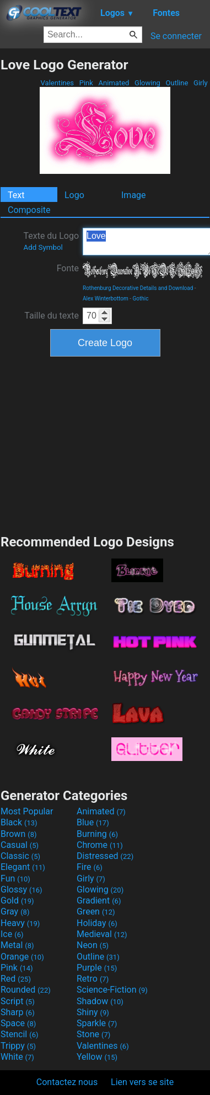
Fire (90, 867)
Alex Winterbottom (105, 298)
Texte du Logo (51, 241)
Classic (20, 856)
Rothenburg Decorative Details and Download (138, 288)
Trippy (18, 1046)
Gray (15, 911)
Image (133, 195)
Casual (20, 845)
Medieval (102, 934)
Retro (93, 978)
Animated (113, 83)
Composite (29, 210)
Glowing (147, 83)
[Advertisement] (105, 444)
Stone (93, 1034)
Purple (97, 967)
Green (96, 911)
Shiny (93, 1012)
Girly (200, 83)
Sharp (18, 1012)
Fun (15, 878)
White (17, 1057)
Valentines (57, 83)
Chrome (100, 845)
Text (16, 195)
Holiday (97, 923)
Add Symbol (42, 247)
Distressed (105, 856)
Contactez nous (67, 1082)
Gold (17, 900)
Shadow (100, 1001)
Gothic (140, 298)
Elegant (23, 867)
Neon (93, 945)
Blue (93, 822)
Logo (74, 195)
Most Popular (27, 811)
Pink (86, 83)
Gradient (99, 900)
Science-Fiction (112, 989)
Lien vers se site (142, 1082)
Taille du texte (51, 315)
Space (18, 1023)
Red (16, 978)
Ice (12, 934)
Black (19, 822)
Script (18, 1001)
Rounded (26, 989)
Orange (22, 956)
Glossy (21, 889)
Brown (18, 834)
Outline (177, 83)
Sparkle (97, 1023)
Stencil (19, 1034)
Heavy (20, 923)
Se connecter (176, 36)
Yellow (97, 1057)
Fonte (68, 268)
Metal (17, 945)
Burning (97, 834)
